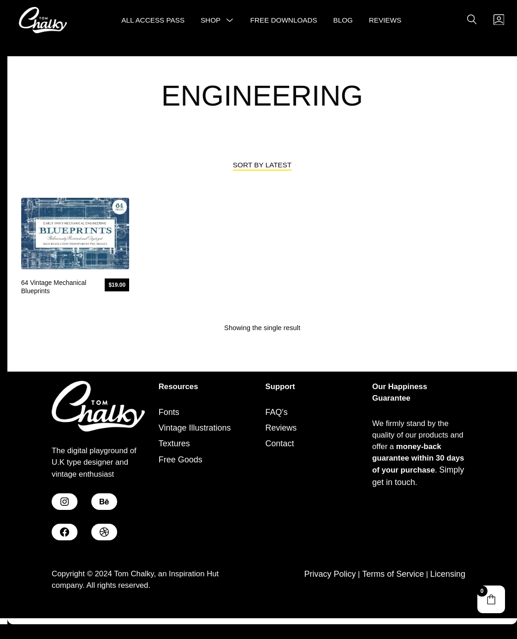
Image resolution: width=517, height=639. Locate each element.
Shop (209, 25)
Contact (279, 461)
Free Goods (180, 476)
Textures (174, 461)
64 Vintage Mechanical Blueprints (53, 300)
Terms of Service (392, 592)
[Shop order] (262, 178)
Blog (341, 25)
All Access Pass (151, 25)
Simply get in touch (407, 504)
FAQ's (276, 429)
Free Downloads (282, 25)
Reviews (383, 25)
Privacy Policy (329, 592)
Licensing (447, 592)
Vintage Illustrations (195, 445)
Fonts (169, 429)
